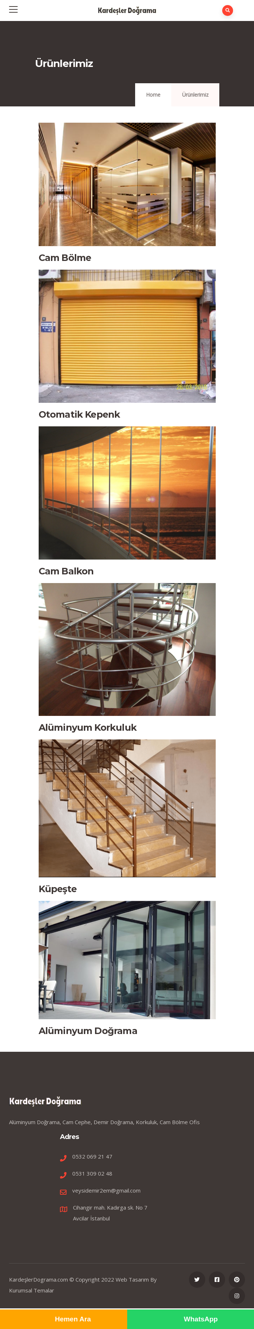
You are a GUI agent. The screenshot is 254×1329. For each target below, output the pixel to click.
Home (153, 94)
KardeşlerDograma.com (38, 1279)
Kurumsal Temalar (31, 1290)
